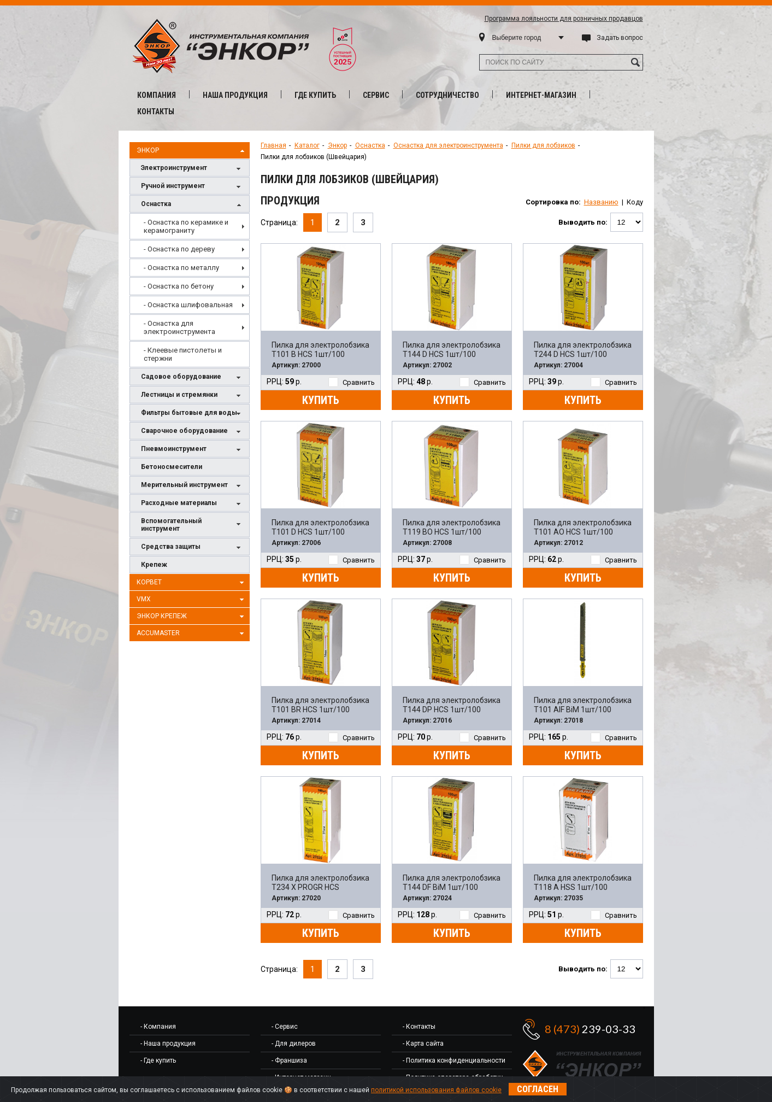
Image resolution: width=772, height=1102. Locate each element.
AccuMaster (192, 633)
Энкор (192, 150)
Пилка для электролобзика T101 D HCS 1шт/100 (320, 527)
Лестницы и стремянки (192, 395)
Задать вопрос (620, 38)
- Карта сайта (423, 1043)
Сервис (376, 95)
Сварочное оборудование (192, 431)
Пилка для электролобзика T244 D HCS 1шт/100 (583, 350)
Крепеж (154, 564)
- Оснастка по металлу (181, 267)
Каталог (307, 145)
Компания (156, 95)
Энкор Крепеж (192, 616)
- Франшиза (289, 1060)
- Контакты (419, 1026)
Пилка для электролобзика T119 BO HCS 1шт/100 (451, 527)
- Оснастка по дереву (179, 249)
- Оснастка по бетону (179, 286)
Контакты (155, 111)
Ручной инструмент (192, 186)
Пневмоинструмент (192, 449)
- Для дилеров (294, 1043)
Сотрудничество (447, 95)
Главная (273, 145)
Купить (320, 400)
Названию (601, 202)
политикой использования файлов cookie (436, 1090)
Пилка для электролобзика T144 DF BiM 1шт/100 (451, 883)
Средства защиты (192, 547)
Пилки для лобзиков (543, 145)
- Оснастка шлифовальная (188, 305)
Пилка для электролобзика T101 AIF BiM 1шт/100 (583, 705)
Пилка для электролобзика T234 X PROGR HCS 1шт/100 (320, 883)
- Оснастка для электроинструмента (179, 327)
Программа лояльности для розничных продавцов (564, 18)
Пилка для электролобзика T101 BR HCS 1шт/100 (320, 705)
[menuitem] (189, 226)
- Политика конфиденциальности (454, 1060)
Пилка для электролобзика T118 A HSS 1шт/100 (583, 883)
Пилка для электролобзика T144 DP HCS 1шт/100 (451, 705)
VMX (192, 599)
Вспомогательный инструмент (192, 524)
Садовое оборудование (192, 377)
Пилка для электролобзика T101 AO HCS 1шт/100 (583, 527)
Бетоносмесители (171, 467)
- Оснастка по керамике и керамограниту (186, 226)
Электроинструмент (192, 168)
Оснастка (192, 204)
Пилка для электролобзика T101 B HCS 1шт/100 (320, 350)
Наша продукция (235, 95)
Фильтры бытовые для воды (192, 413)
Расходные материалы (192, 503)
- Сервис (285, 1026)
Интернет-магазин (541, 95)
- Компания (158, 1026)
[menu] (189, 290)
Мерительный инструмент (192, 485)
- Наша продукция (168, 1043)
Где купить (315, 95)
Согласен (537, 1089)
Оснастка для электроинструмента (448, 145)
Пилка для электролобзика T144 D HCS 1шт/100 (451, 350)
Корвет (192, 582)
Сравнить (351, 382)
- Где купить (158, 1060)
